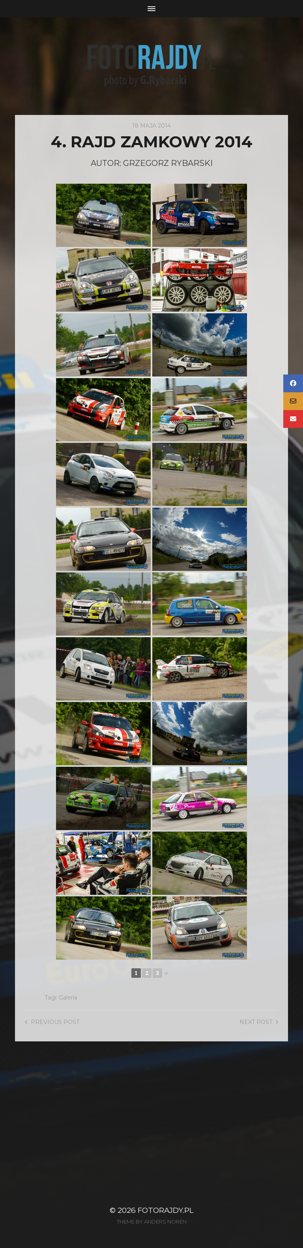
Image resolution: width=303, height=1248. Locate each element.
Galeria (68, 997)
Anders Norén (165, 1221)
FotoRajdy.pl (166, 1210)
